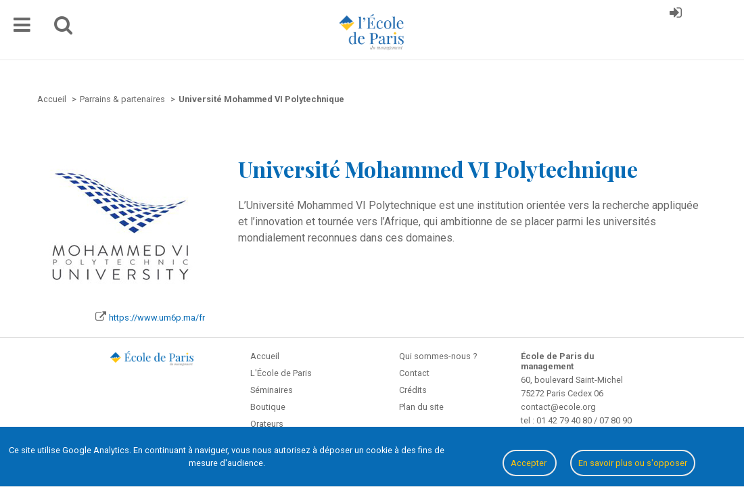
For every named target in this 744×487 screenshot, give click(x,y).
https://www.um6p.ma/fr (157, 317)
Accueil (264, 356)
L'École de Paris (281, 373)
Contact (414, 373)
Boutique (267, 407)
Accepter (530, 463)
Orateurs (266, 424)
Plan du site (421, 407)
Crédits (413, 390)
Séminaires (271, 390)
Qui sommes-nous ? (438, 356)
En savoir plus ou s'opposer (632, 463)
